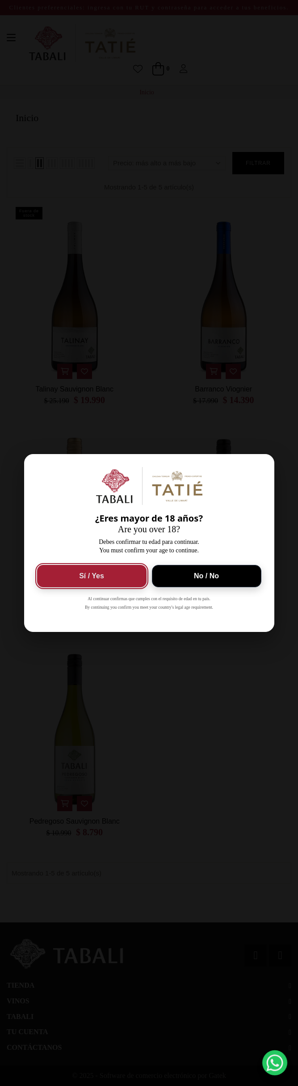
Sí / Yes (91, 576)
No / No (206, 576)
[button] (274, 1062)
